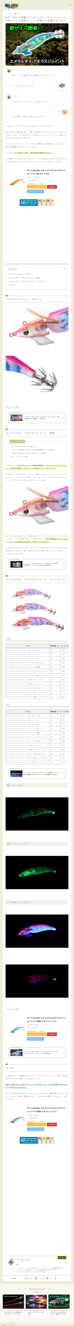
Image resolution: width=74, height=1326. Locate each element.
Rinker (37, 177)
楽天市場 (52, 187)
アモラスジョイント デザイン (21, 274)
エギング (18, 13)
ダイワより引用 (13, 407)
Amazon (36, 187)
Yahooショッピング (35, 191)
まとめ (12, 285)
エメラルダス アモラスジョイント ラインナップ (28, 281)
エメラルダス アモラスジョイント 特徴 (25, 278)
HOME (5, 1325)
